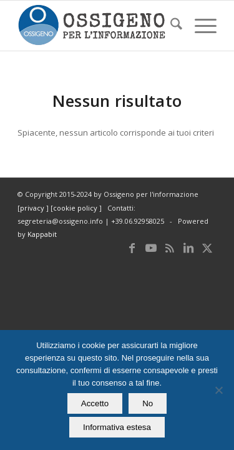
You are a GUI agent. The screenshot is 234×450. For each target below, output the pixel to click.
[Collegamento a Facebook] (132, 247)
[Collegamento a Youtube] (151, 247)
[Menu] (199, 26)
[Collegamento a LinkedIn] (188, 247)
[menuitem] (170, 26)
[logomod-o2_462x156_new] (97, 26)
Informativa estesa (117, 427)
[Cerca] (170, 26)
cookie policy (76, 207)
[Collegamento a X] (207, 247)
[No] (218, 390)
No (147, 403)
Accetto (95, 403)
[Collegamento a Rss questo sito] (169, 247)
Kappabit (42, 234)
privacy (33, 207)
